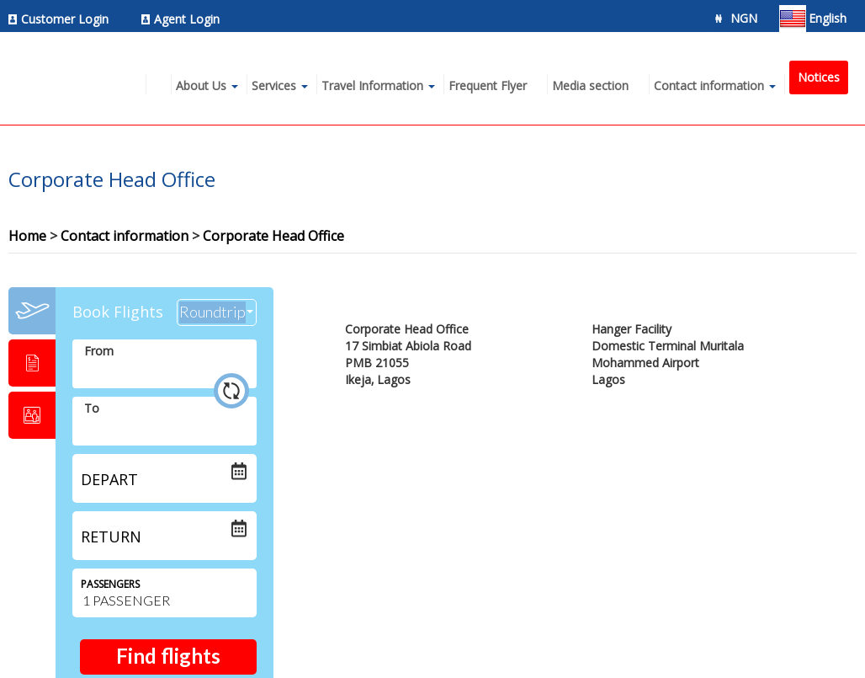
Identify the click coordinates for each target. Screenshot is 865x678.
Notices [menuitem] (819, 77)
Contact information (124, 236)
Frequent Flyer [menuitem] (487, 85)
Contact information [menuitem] (709, 85)
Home (27, 236)
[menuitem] (63, 19)
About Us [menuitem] (201, 85)
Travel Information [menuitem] (372, 85)
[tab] (32, 310)
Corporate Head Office (273, 236)
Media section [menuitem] (590, 85)
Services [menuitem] (274, 85)
